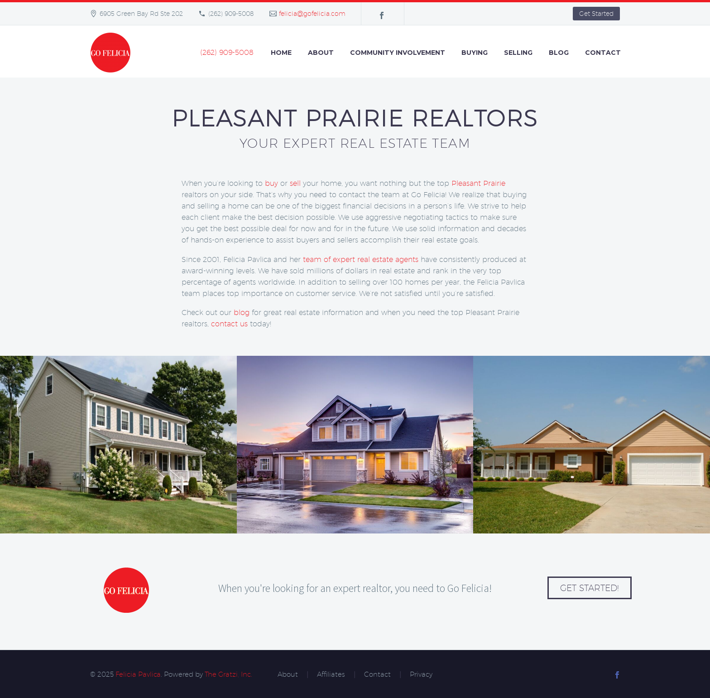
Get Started (596, 13)
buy (271, 183)
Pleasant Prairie (478, 183)
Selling (518, 52)
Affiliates (331, 674)
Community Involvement (397, 52)
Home (281, 52)
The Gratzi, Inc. (228, 674)
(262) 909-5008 (231, 13)
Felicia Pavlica (138, 674)
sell (295, 183)
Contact (603, 52)
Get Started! (589, 588)
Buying (474, 52)
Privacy (421, 674)
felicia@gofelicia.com (312, 13)
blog (241, 312)
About (321, 52)
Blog (559, 52)
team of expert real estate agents (360, 259)
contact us (229, 324)
